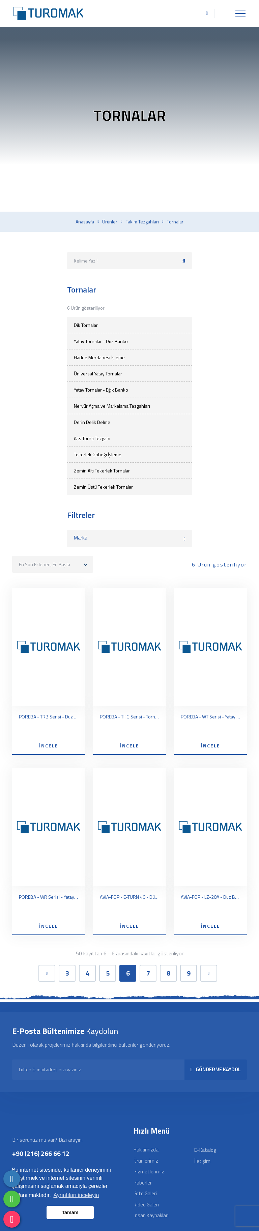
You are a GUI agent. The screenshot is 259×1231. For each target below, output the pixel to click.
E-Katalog (205, 1150)
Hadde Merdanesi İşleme (99, 357)
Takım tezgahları (142, 221)
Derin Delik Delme (92, 422)
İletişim (202, 1161)
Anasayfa (85, 221)
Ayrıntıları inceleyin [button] (76, 1195)
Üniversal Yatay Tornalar (98, 373)
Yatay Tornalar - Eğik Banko (101, 389)
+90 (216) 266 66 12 (40, 1153)
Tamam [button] (70, 1212)
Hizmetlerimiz (149, 1171)
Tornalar (175, 221)
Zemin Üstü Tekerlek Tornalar (103, 486)
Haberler (143, 1183)
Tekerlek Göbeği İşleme (97, 454)
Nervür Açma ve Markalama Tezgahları (112, 405)
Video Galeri (146, 1204)
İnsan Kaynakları (151, 1215)
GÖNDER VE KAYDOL (216, 1069)
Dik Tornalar (86, 325)
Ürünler (109, 221)
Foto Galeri (145, 1193)
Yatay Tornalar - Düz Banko (101, 341)
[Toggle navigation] (240, 13)
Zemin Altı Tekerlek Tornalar (102, 470)
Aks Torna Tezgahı (92, 438)
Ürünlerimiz (146, 1161)
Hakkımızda (146, 1149)
